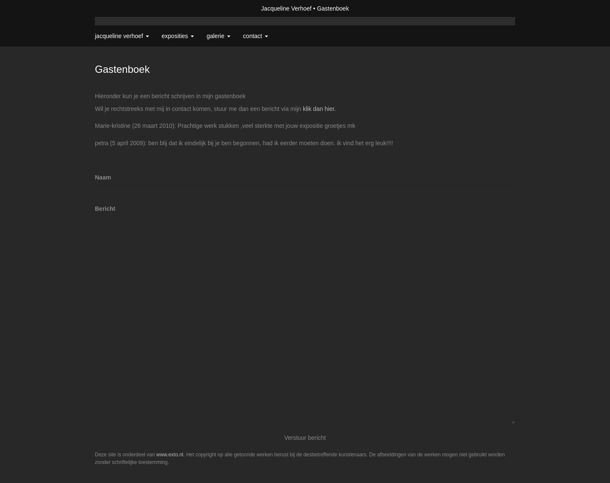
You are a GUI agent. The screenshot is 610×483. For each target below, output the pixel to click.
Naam (103, 177)
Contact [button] (255, 36)
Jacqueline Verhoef (286, 8)
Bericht (105, 208)
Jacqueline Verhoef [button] (122, 36)
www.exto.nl (169, 455)
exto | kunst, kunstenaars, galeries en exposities (119, 8)
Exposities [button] (178, 36)
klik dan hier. (319, 108)
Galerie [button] (218, 36)
